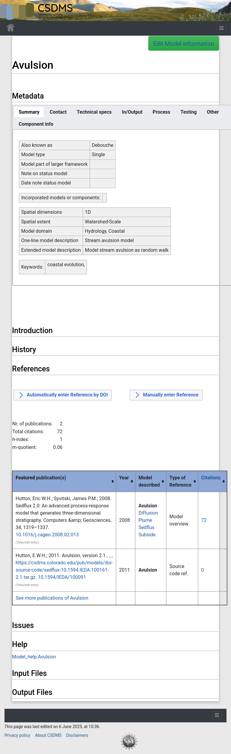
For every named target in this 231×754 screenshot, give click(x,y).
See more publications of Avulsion (52, 598)
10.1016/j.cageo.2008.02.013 (47, 535)
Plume (145, 520)
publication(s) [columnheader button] (41, 478)
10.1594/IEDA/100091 (62, 577)
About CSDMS (48, 735)
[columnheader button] (212, 481)
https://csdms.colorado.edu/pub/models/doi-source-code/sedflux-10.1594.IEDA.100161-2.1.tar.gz (64, 570)
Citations (211, 478)
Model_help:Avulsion (34, 657)
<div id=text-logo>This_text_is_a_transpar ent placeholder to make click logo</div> (9, 11)
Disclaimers (77, 735)
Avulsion (147, 506)
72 (204, 520)
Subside (147, 535)
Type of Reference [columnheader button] (180, 481)
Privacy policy (17, 735)
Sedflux (146, 527)
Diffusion (148, 513)
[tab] (29, 112)
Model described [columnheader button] (149, 481)
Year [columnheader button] (124, 478)
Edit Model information (183, 43)
